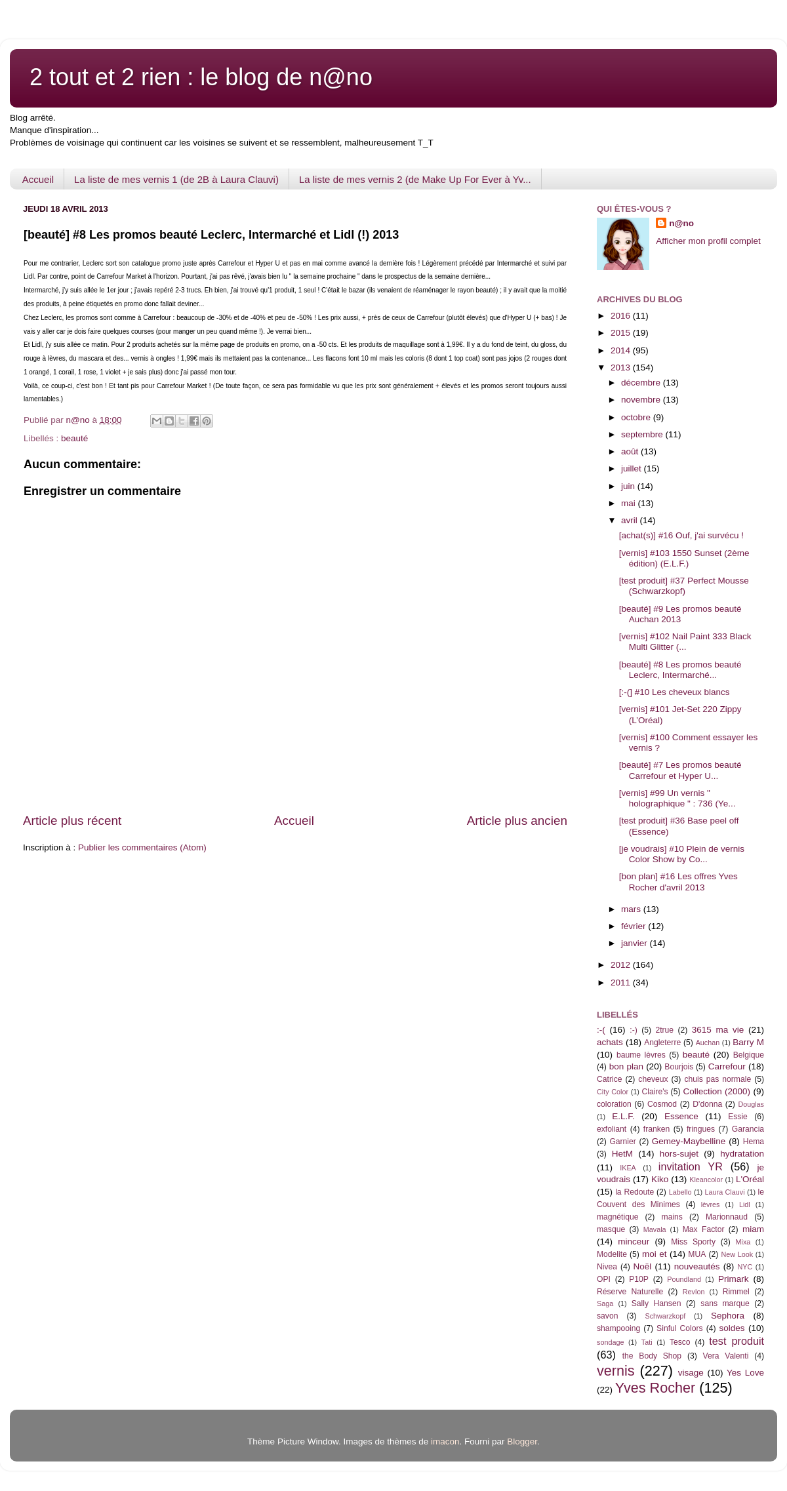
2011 (622, 982)
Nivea (607, 1266)
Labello (680, 1192)
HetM (622, 1154)
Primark (733, 1279)
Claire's (654, 1091)
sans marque (724, 1303)
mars (632, 909)
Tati (647, 1342)
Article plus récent (72, 820)
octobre (637, 417)
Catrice (609, 1079)
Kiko (659, 1179)
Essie (738, 1116)
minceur (633, 1241)
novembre (642, 400)
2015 (622, 333)
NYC (745, 1267)
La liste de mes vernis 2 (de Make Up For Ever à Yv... (415, 179)
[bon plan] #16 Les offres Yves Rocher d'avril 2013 (678, 881)
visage (691, 1373)
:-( (601, 1030)
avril (630, 520)
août (631, 451)
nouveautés (697, 1266)
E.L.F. (623, 1116)
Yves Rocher (655, 1388)
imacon (445, 1441)
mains (672, 1217)
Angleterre (662, 1042)
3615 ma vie (718, 1030)
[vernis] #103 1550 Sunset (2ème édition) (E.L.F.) (684, 558)
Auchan (708, 1042)
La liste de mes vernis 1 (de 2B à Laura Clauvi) (176, 179)
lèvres (710, 1204)
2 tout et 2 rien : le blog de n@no (201, 77)
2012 (622, 965)
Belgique (748, 1055)
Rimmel (736, 1291)
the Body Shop (651, 1356)
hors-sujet (679, 1154)
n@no (681, 223)
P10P (639, 1279)
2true (664, 1030)
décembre (642, 383)
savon (607, 1316)
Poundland (684, 1279)
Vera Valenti (725, 1356)
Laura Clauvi (725, 1192)
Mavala (654, 1229)
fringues (701, 1129)
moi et (654, 1254)
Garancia (748, 1129)
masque (611, 1229)
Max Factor (704, 1229)
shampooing (618, 1328)
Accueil (38, 179)
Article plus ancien (517, 820)
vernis (616, 1370)
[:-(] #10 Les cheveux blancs (674, 692)
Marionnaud (727, 1217)
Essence (681, 1116)
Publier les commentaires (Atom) (142, 847)
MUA (697, 1254)
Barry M (748, 1042)
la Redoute (634, 1192)
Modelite (612, 1254)
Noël (643, 1266)
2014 (622, 350)
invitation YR (690, 1166)
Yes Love (745, 1373)
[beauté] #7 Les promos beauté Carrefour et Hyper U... (680, 770)
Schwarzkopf (665, 1316)
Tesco (680, 1342)
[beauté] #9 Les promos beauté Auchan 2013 (680, 614)
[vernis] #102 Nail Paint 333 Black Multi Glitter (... (685, 641)
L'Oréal (750, 1179)
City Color (612, 1092)
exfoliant (611, 1129)
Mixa (743, 1242)
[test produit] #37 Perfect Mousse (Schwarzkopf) (684, 586)
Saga (605, 1303)
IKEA (628, 1168)
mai (629, 503)
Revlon (694, 1292)
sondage (610, 1342)
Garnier (622, 1141)
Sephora (727, 1316)
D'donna (707, 1104)
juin (629, 486)
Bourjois (678, 1066)
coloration (614, 1104)
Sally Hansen (656, 1303)
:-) (633, 1030)
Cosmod (662, 1104)
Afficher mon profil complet (708, 241)
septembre (643, 434)
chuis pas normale (717, 1079)
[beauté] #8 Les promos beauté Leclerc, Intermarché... (680, 670)
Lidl (744, 1204)
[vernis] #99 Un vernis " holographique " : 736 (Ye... (677, 798)
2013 (622, 367)
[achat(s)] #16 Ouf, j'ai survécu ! (681, 535)
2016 (622, 316)
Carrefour (727, 1066)
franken (656, 1129)
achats (610, 1042)
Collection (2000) (716, 1091)
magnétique (617, 1217)
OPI (604, 1279)
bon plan (626, 1066)
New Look (737, 1254)
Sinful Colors (679, 1328)
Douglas (751, 1104)
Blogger (522, 1441)
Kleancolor (706, 1179)
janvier (635, 943)
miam (753, 1229)
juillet (632, 468)
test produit (736, 1341)
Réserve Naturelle (630, 1291)
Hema (753, 1141)
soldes (732, 1328)
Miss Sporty (693, 1241)
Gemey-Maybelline (689, 1141)
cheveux (653, 1079)
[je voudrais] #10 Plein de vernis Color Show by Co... (681, 854)
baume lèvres (641, 1055)
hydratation (742, 1154)
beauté (74, 438)
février (634, 926)
